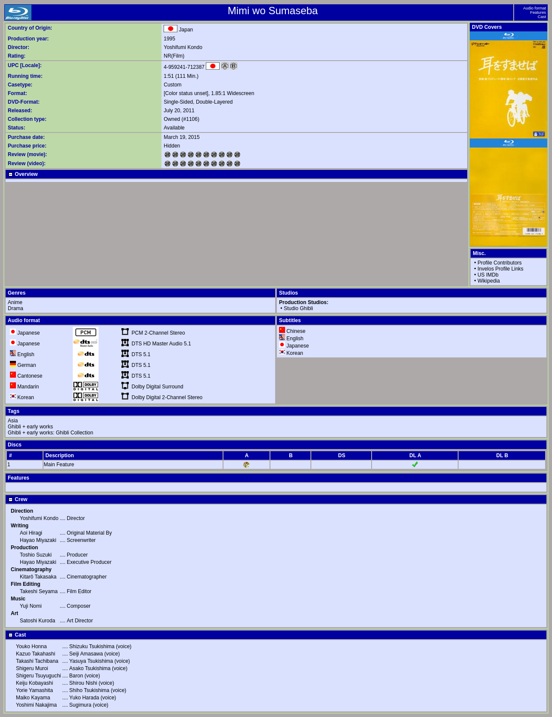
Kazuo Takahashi (35, 654)
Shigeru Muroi (32, 668)
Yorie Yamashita (34, 690)
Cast (542, 17)
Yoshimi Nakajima (36, 705)
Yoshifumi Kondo (183, 47)
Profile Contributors (500, 263)
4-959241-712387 (184, 67)
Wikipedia (489, 281)
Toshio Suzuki (36, 555)
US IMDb (488, 275)
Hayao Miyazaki (38, 540)
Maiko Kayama (33, 698)
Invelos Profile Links (501, 269)
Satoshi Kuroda (37, 621)
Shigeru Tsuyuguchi (38, 676)
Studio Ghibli (298, 308)
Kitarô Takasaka (38, 577)
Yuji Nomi (31, 606)
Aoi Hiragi (31, 533)
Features (538, 12)
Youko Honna (31, 646)
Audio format (534, 8)
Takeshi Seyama (39, 591)
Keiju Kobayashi (34, 683)
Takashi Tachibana (37, 661)
